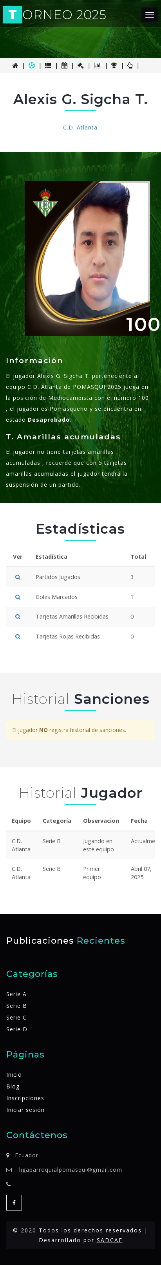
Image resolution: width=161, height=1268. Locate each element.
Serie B (16, 1005)
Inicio (14, 1074)
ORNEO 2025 (55, 15)
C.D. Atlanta (80, 127)
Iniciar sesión (25, 1109)
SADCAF (110, 1240)
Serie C (16, 1017)
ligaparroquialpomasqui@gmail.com (70, 1169)
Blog (13, 1086)
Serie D (16, 1029)
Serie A (16, 994)
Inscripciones (25, 1098)
